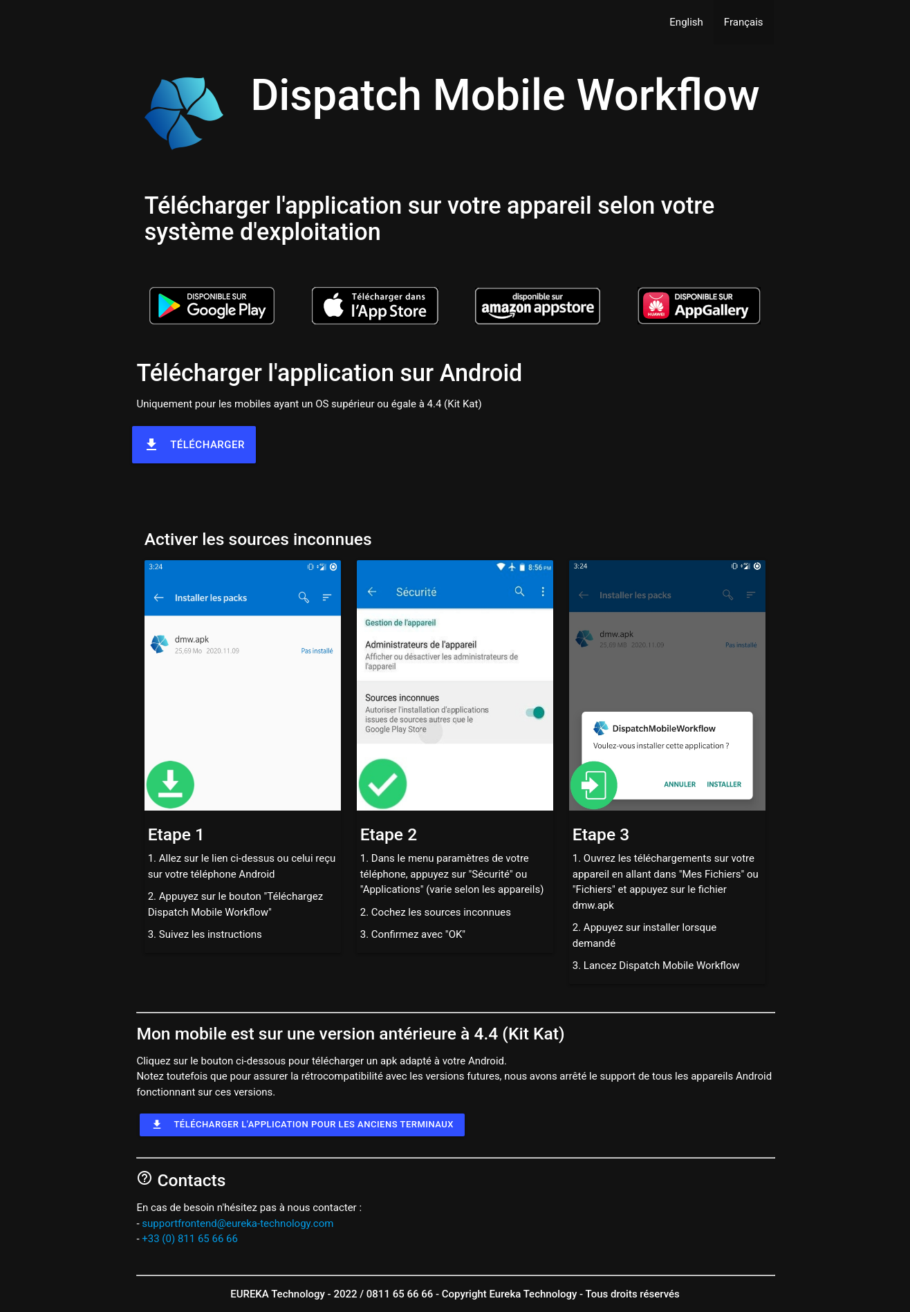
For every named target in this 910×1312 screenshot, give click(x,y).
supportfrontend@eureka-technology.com (237, 1223)
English (686, 22)
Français (743, 22)
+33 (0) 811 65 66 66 (190, 1238)
